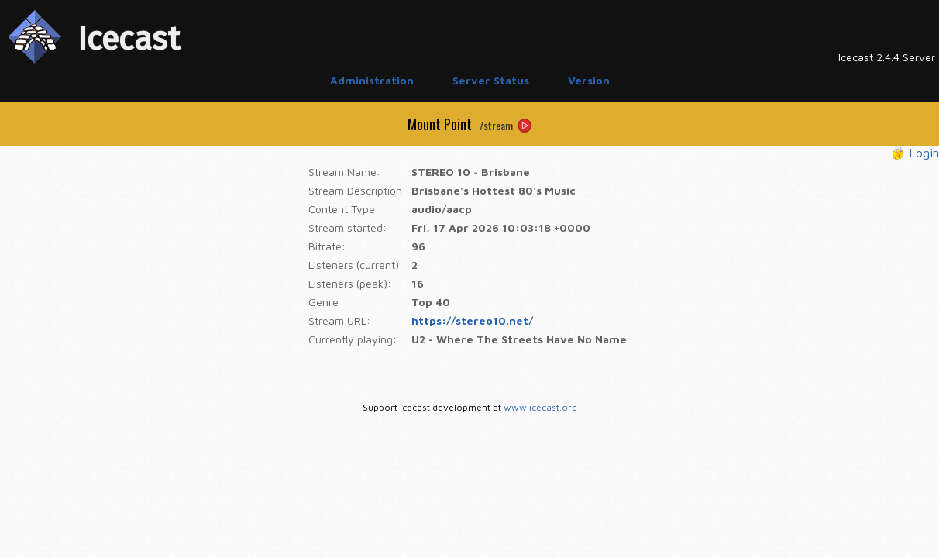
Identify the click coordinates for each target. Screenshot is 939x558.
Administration (372, 80)
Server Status (490, 80)
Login (924, 153)
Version (589, 80)
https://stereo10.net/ (472, 320)
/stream (496, 125)
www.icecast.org (540, 407)
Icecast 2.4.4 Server (886, 57)
